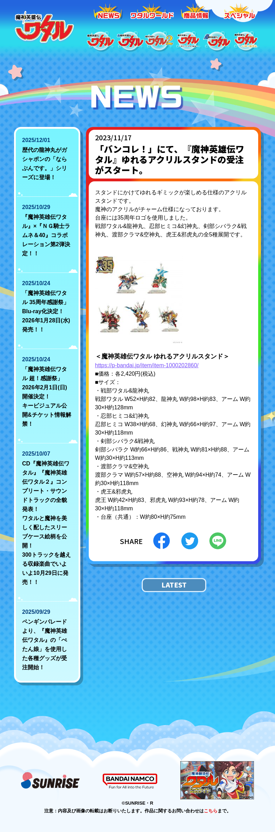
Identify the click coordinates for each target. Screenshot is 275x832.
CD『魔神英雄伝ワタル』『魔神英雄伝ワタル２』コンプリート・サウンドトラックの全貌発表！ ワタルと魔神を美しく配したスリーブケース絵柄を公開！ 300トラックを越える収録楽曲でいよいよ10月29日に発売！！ (46, 523)
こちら (210, 810)
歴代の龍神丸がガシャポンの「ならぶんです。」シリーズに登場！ (44, 163)
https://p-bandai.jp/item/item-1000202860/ (147, 365)
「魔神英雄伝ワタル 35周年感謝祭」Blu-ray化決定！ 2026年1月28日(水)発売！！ (46, 311)
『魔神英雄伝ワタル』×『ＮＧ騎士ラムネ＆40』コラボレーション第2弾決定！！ (46, 235)
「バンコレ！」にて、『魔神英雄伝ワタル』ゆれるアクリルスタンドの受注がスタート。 (169, 159)
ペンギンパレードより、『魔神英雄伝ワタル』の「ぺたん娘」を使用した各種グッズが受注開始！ (44, 644)
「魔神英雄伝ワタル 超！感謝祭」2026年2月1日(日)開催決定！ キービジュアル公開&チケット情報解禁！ (46, 396)
